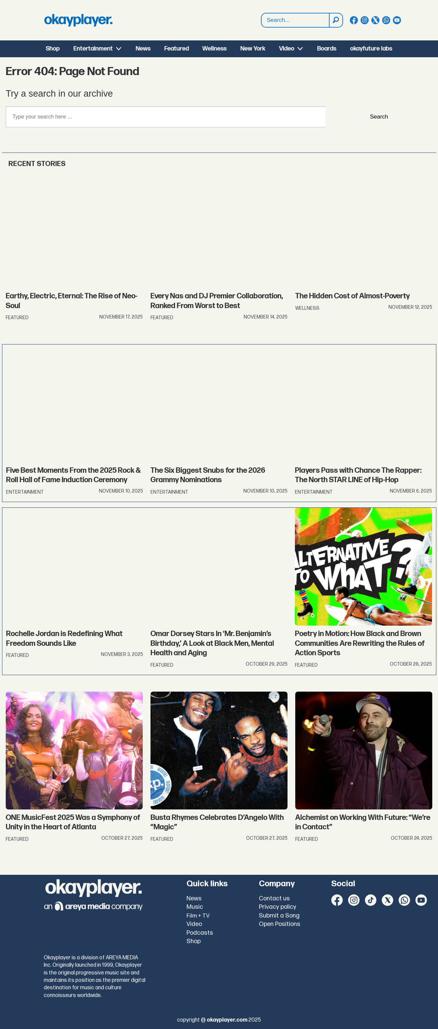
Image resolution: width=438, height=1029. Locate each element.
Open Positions (279, 924)
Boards (326, 48)
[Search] (335, 20)
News (143, 48)
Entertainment (93, 48)
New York (252, 48)
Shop (53, 48)
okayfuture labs (371, 48)
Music (195, 906)
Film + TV (198, 915)
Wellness (214, 48)
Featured (176, 48)
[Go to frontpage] (78, 20)
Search (379, 116)
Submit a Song (279, 915)
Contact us (274, 898)
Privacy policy (277, 906)
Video (286, 48)
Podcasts (200, 932)
